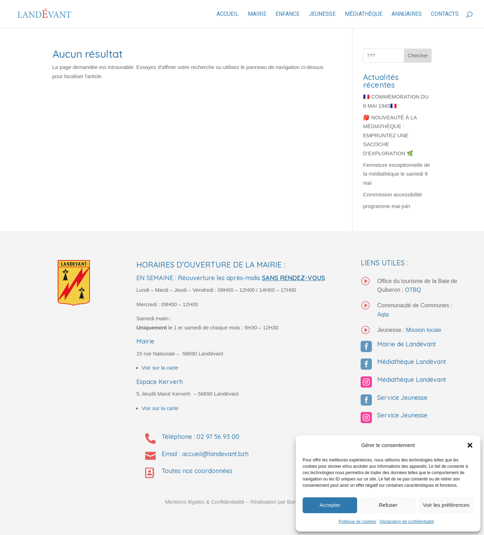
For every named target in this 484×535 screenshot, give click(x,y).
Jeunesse (322, 14)
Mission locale (423, 330)
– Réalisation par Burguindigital (282, 502)
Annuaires (407, 14)
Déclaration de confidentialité (407, 521)
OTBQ (413, 290)
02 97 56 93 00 (217, 437)
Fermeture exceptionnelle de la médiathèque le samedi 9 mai (396, 174)
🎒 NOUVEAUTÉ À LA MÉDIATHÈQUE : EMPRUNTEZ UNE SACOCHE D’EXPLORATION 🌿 (390, 135)
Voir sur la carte (160, 368)
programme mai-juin (386, 206)
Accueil (228, 14)
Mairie (257, 14)
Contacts (445, 14)
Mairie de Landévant (406, 344)
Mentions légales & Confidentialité (205, 502)
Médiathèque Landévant (411, 362)
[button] (469, 445)
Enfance (287, 14)
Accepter (330, 505)
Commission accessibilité (392, 194)
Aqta (383, 314)
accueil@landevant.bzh (215, 454)
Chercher (418, 55)
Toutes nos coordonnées (197, 471)
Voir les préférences (446, 505)
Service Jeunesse (402, 398)
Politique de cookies (357, 521)
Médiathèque (363, 14)
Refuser (388, 505)
